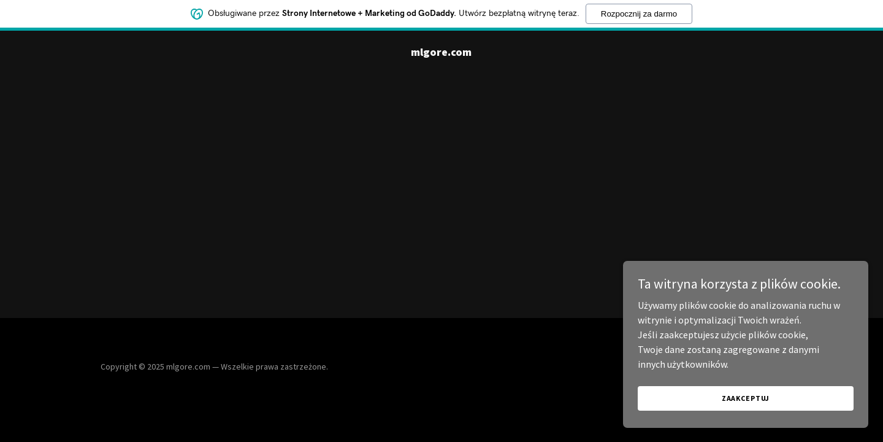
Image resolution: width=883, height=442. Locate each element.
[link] (441, 52)
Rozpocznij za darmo (639, 12)
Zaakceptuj (746, 398)
